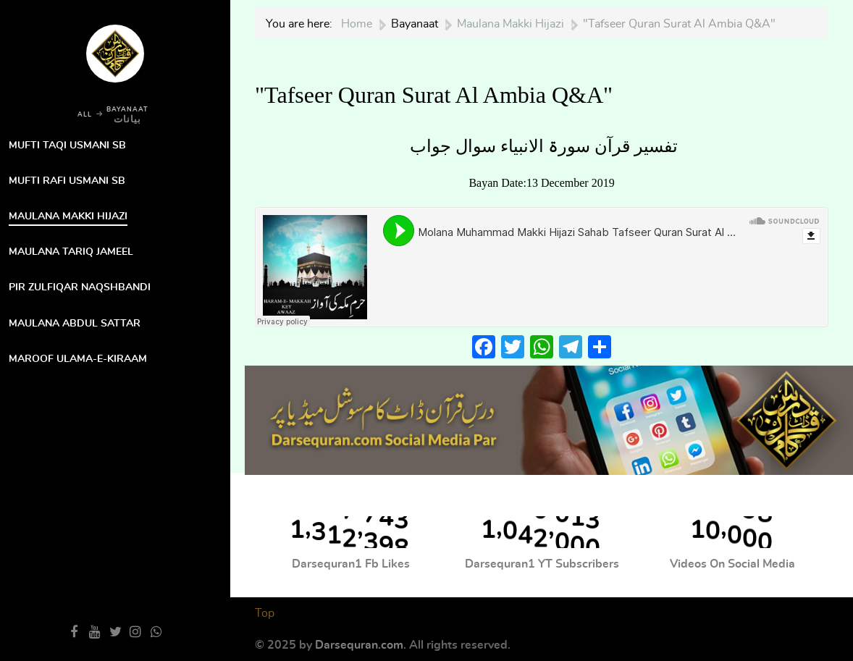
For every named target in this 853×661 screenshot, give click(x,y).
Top (264, 613)
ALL (84, 114)
